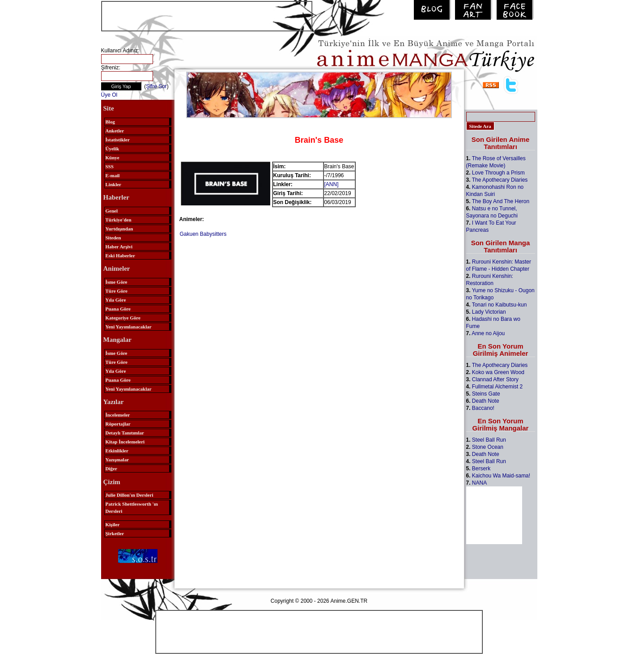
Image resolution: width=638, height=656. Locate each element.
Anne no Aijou (488, 333)
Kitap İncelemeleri (125, 441)
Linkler (113, 184)
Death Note (485, 401)
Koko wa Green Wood (498, 372)
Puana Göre (118, 308)
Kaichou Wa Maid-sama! (501, 476)
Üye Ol (109, 95)
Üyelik (112, 148)
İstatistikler (118, 139)
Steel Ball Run (489, 440)
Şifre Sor (156, 86)
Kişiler (113, 524)
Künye (112, 157)
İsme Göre (117, 282)
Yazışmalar (117, 459)
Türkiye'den (119, 219)
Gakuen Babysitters (203, 234)
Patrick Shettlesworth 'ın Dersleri (132, 507)
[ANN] (331, 184)
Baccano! (483, 408)
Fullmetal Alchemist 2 (497, 386)
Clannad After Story (495, 379)
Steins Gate (486, 394)
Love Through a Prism (498, 173)
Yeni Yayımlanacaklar (129, 326)
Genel (112, 210)
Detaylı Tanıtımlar (125, 432)
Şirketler (115, 533)
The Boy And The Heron (501, 201)
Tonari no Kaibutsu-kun (499, 305)
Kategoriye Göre (123, 317)
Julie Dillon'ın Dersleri (129, 495)
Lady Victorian (489, 312)
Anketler (115, 130)
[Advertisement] (206, 15)
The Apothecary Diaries (500, 180)
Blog (110, 121)
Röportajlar (118, 423)
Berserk (481, 468)
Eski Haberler (120, 255)
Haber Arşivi (119, 246)
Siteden (113, 237)
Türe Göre (117, 291)
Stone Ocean (487, 447)
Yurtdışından (119, 228)
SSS (110, 166)
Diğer (111, 468)
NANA (479, 483)
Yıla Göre (116, 299)
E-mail (113, 175)
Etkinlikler (117, 450)
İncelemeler (118, 414)
